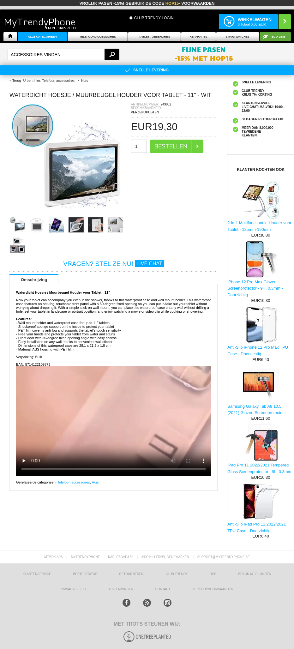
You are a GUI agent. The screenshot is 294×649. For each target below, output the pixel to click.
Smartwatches (237, 36)
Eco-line (278, 36)
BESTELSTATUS (85, 574)
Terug (16, 80)
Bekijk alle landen (254, 574)
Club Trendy (176, 574)
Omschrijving (34, 279)
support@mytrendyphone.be (223, 557)
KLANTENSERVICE (37, 574)
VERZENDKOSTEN (145, 112)
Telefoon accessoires (73, 482)
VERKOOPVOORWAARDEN (212, 589)
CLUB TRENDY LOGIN (154, 18)
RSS (213, 574)
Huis (95, 482)
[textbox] (63, 54)
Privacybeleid (73, 589)
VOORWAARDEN (197, 3)
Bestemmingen (120, 589)
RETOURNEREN (131, 574)
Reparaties (198, 36)
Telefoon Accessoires (97, 36)
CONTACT (163, 589)
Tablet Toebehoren (154, 36)
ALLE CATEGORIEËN (42, 36)
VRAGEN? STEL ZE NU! (113, 263)
